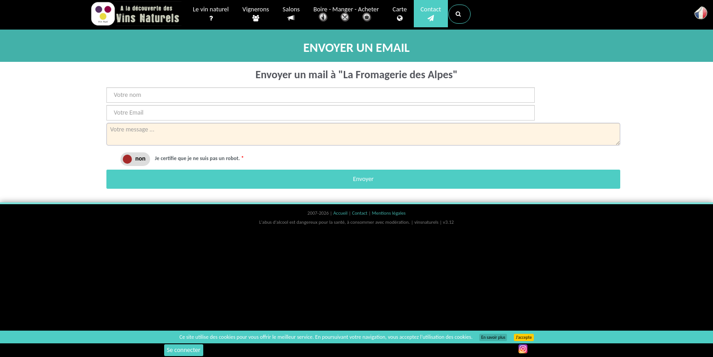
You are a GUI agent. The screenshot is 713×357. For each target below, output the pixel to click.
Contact (431, 14)
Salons (291, 14)
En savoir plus (493, 337)
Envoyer (363, 179)
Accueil (341, 213)
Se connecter (184, 350)
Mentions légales (389, 213)
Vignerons (255, 14)
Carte (399, 14)
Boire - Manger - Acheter (346, 15)
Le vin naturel (211, 14)
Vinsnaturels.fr (135, 14)
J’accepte (524, 337)
